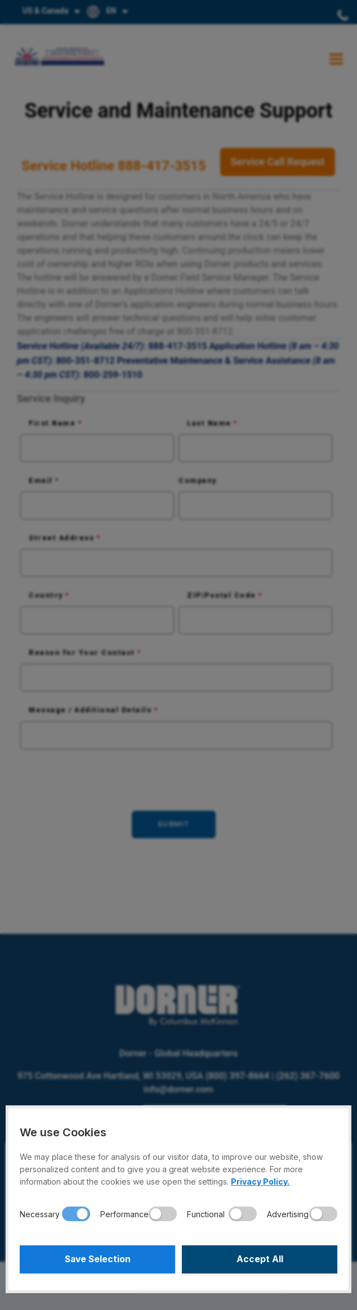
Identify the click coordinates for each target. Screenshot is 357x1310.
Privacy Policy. (260, 1181)
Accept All (259, 1259)
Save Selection (98, 1259)
